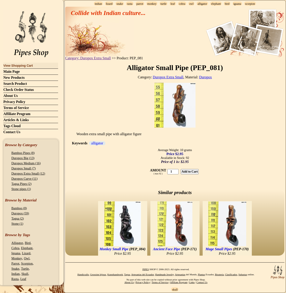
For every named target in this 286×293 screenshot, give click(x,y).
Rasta (15, 279)
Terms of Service (16, 108)
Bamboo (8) (19, 208)
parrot (140, 3)
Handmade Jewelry (164, 274)
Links (192, 282)
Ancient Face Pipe (166, 249)
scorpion (250, 3)
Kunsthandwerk (115, 274)
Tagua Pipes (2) (21, 184)
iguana (237, 3)
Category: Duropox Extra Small (88, 58)
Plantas (201, 274)
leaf (172, 3)
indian (98, 3)
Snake (15, 268)
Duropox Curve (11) (24, 178)
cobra (182, 3)
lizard (109, 3)
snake (119, 3)
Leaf (23, 279)
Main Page (11, 71)
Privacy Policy (14, 102)
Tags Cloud (12, 126)
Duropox (205, 77)
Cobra (15, 248)
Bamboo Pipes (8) (23, 153)
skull (175, 289)
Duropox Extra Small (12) (28, 173)
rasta (129, 3)
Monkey (16, 258)
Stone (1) (17, 223)
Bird (28, 243)
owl (191, 3)
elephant (216, 3)
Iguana (15, 253)
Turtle (25, 268)
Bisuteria (219, 274)
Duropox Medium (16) (26, 163)
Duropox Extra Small (168, 77)
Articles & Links (16, 120)
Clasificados (231, 274)
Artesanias (180, 274)
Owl (26, 258)
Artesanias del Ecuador (142, 274)
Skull (24, 274)
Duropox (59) (20, 213)
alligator (202, 3)
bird (227, 3)
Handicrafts (83, 274)
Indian (15, 274)
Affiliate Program (16, 114)
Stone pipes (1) (21, 189)
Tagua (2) (17, 218)
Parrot (15, 263)
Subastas (242, 274)
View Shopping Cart (18, 65)
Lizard (26, 253)
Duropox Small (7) (23, 168)
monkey (151, 3)
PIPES (145, 269)
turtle (163, 3)
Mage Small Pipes (219, 249)
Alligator (17, 243)
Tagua (127, 274)
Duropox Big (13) (22, 158)
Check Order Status (18, 90)
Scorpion (27, 263)
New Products (14, 77)
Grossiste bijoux (98, 274)
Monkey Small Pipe (114, 249)
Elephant (26, 248)
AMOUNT (158, 170)
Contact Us (11, 132)
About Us (10, 96)
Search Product (15, 84)
